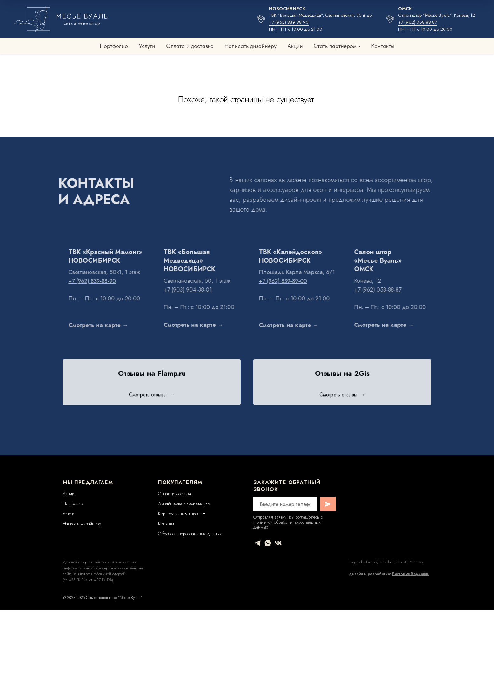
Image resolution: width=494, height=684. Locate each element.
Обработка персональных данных (190, 533)
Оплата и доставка (190, 46)
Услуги (147, 46)
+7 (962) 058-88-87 (417, 22)
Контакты (382, 46)
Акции (295, 46)
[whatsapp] (268, 543)
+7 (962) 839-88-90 (289, 22)
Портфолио (114, 46)
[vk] (278, 543)
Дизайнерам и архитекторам (184, 503)
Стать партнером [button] (335, 46)
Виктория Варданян (410, 574)
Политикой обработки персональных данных (287, 524)
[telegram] (257, 543)
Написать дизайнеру (250, 46)
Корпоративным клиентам (181, 513)
